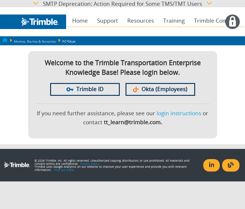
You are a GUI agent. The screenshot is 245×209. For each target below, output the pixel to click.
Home (80, 20)
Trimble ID (85, 89)
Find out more (64, 170)
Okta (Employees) (160, 89)
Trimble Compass (216, 20)
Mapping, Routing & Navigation (35, 41)
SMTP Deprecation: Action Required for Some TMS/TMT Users (122, 3)
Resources (140, 20)
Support (107, 20)
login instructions (179, 113)
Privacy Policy (89, 164)
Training (174, 20)
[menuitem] (80, 21)
